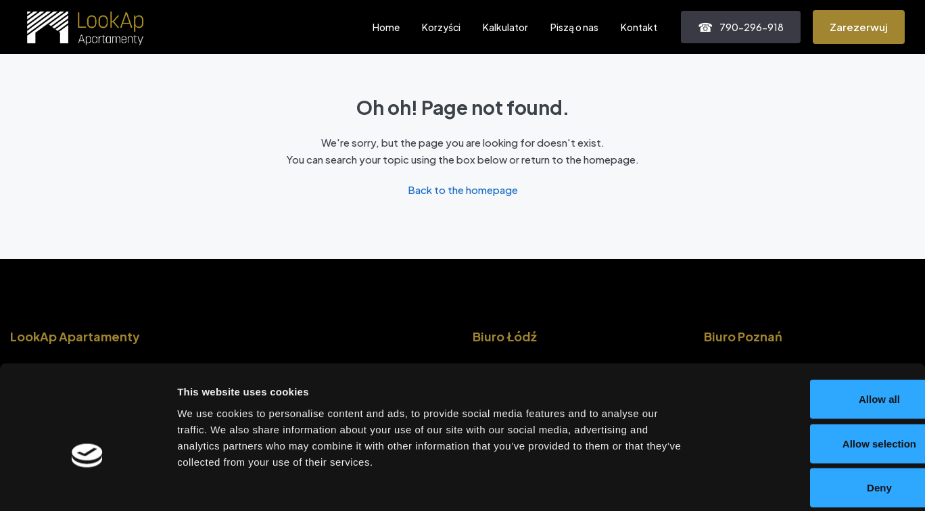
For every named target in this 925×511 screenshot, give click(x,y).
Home (386, 27)
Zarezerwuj (859, 26)
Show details (709, 484)
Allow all (812, 333)
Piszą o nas (574, 27)
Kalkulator (505, 27)
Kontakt (639, 27)
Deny (812, 422)
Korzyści (441, 27)
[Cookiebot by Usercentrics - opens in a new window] (87, 484)
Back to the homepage (463, 189)
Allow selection (812, 378)
